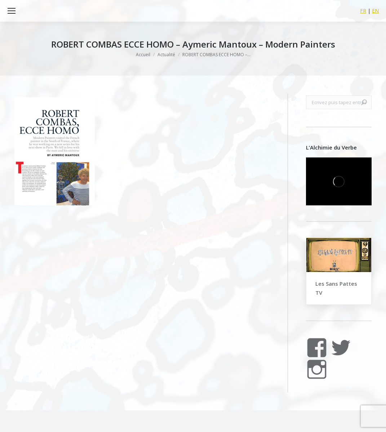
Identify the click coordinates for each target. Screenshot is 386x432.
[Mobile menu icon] (11, 10)
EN (375, 10)
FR (363, 10)
